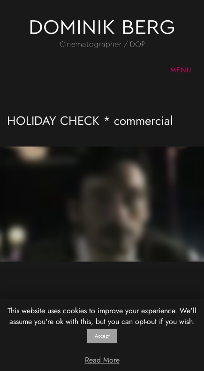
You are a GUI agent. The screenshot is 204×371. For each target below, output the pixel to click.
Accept (102, 336)
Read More (102, 360)
